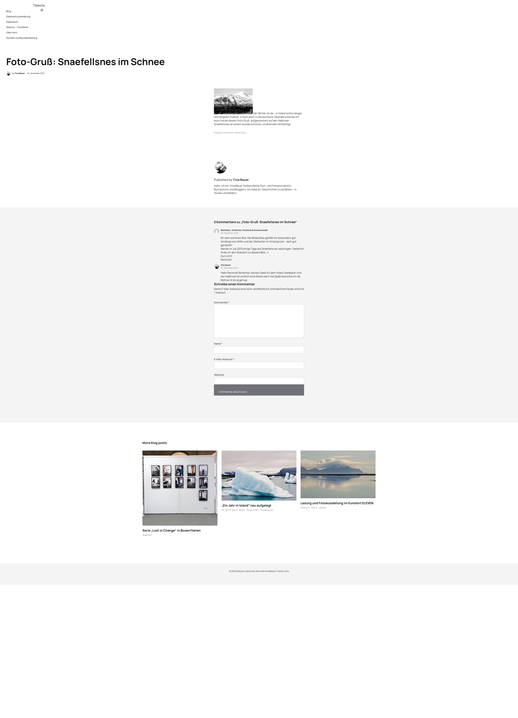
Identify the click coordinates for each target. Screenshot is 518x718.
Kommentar (221, 302)
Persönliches (252, 510)
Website (219, 375)
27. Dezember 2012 (229, 267)
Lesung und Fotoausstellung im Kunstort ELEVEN (337, 503)
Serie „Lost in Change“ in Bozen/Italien (171, 531)
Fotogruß (218, 132)
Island (237, 132)
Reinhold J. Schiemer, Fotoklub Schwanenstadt (244, 230)
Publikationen (266, 510)
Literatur (322, 508)
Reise (243, 132)
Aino (287, 571)
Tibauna (38, 5)
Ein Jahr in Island (229, 510)
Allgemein (147, 535)
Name (218, 343)
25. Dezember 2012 (229, 233)
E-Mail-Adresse (224, 359)
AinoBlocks (270, 571)
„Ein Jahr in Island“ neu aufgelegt (246, 506)
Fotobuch (305, 508)
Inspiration (228, 132)
